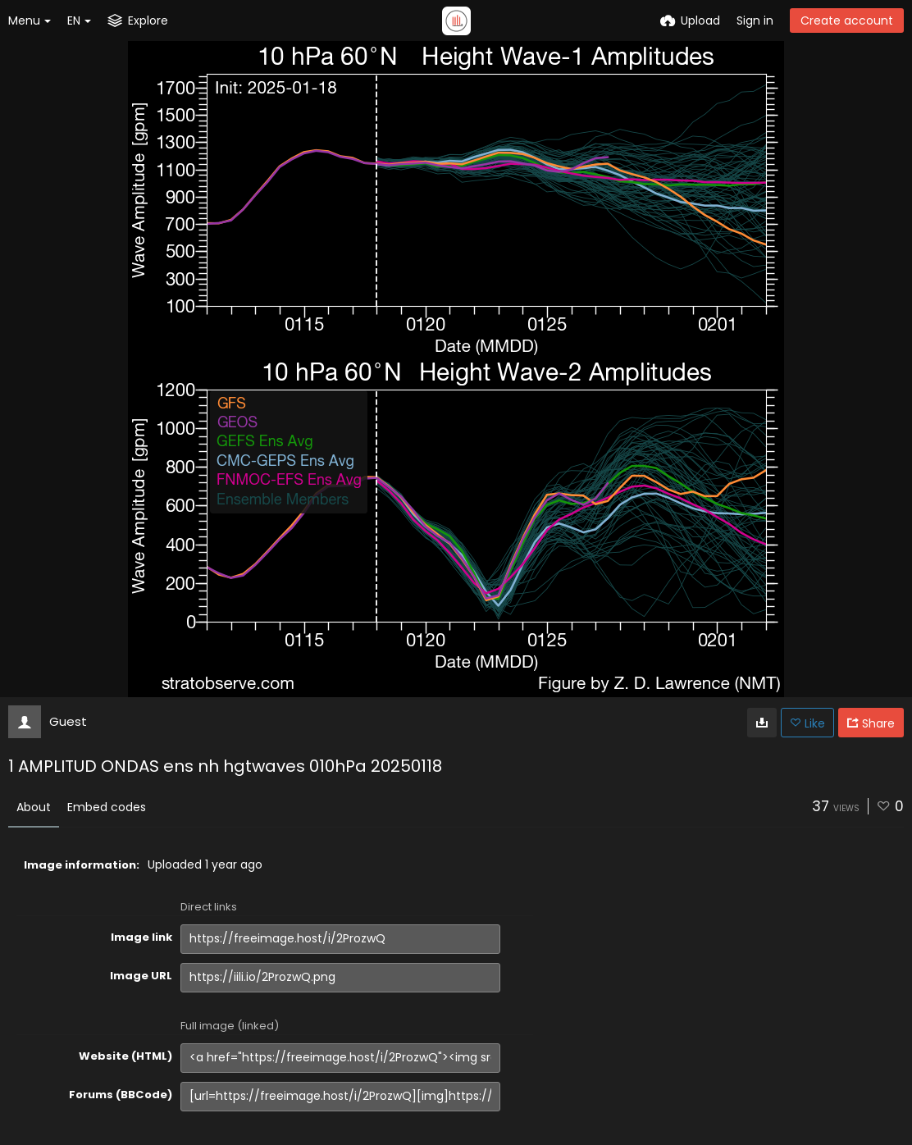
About (33, 807)
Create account (846, 20)
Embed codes (106, 807)
